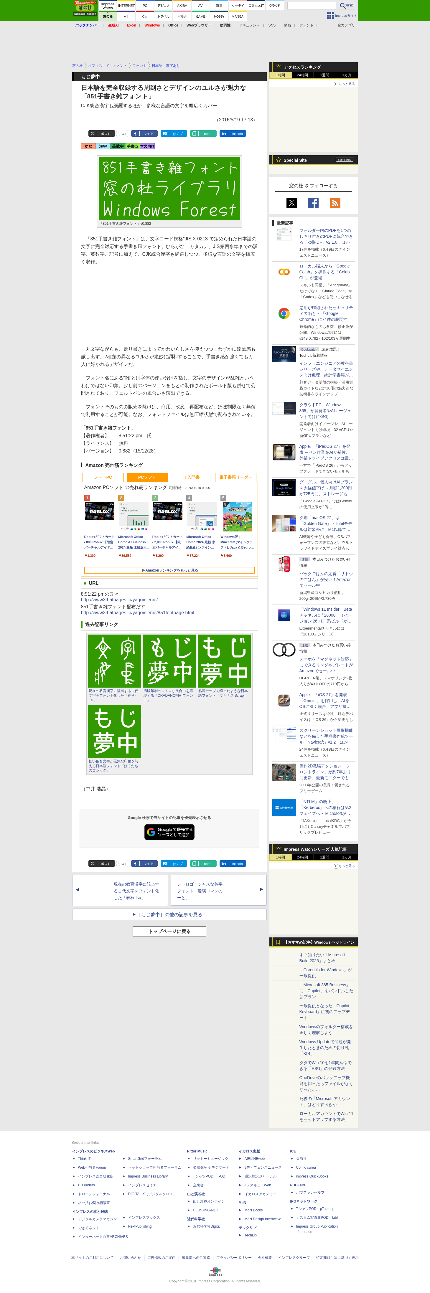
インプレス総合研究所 (95, 1176)
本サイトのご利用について (92, 1258)
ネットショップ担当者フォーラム (154, 1167)
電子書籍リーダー (235, 477)
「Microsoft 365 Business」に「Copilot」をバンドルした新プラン (326, 990)
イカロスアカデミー (260, 1194)
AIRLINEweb (255, 1159)
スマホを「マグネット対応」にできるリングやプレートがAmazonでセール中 (326, 665)
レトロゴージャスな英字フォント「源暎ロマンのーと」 (200, 891)
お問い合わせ (130, 1258)
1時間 (280, 75)
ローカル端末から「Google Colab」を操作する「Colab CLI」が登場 (324, 272)
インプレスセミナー (144, 1185)
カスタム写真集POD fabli (317, 1218)
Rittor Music (197, 1151)
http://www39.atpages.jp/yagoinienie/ (119, 599)
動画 (287, 25)
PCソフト (147, 477)
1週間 (324, 75)
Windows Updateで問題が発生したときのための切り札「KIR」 (325, 1047)
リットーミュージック (210, 1159)
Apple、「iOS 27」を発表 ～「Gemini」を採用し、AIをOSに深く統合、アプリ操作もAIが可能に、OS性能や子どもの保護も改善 (326, 706)
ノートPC (103, 477)
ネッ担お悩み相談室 (94, 1203)
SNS (272, 25)
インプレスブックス (144, 1218)
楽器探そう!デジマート (211, 1167)
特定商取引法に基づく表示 (337, 1258)
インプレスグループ (294, 1258)
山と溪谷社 (196, 1194)
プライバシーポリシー (234, 1258)
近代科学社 (196, 1219)
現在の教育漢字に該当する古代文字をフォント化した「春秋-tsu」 (113, 695)
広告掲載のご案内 (161, 1258)
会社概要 (265, 1258)
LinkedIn (236, 134)
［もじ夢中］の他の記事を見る (169, 914)
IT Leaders (86, 1185)
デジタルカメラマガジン (97, 1219)
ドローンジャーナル (94, 1194)
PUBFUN (297, 1185)
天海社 (301, 1159)
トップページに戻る (169, 931)
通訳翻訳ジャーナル (260, 1176)
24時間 (302, 75)
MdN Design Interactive (263, 1219)
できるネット (88, 1228)
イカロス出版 (249, 1151)
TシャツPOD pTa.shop (315, 1209)
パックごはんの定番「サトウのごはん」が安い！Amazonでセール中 (326, 579)
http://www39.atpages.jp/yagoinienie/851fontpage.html (137, 612)
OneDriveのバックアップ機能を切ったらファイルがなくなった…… (326, 1083)
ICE (293, 1151)
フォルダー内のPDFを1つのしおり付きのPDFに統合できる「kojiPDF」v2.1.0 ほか (326, 236)
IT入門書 (191, 477)
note (207, 134)
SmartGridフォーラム (145, 1159)
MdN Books (254, 1210)
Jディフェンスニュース (263, 1167)
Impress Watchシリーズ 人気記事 (315, 849)
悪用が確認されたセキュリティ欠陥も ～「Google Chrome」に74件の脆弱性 (326, 313)
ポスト (106, 134)
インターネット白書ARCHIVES (103, 1237)
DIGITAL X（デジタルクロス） (152, 1194)
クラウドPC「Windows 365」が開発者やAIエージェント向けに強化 (325, 410)
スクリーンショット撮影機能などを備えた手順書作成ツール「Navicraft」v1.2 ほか (326, 736)
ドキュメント (249, 25)
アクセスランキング (302, 67)
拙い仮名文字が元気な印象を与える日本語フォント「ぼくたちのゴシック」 (113, 765)
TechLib (251, 1235)
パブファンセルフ (310, 1192)
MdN (242, 1203)
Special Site (295, 160)
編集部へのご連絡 (196, 1258)
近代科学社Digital (206, 1226)
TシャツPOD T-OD (209, 1176)
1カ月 (346, 75)
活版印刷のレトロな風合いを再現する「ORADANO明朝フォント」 (168, 695)
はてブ (178, 134)
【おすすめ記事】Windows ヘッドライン (319, 942)
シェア (148, 134)
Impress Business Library (148, 1176)
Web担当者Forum (92, 1167)
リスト (123, 134)
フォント (306, 25)
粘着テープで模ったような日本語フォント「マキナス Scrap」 (223, 693)
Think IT (84, 1159)
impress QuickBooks (312, 1176)
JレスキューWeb (258, 1185)
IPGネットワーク (304, 1201)
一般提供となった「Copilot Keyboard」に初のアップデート (324, 1011)
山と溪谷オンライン (209, 1201)
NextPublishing (140, 1226)
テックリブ (247, 1228)
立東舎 (198, 1185)
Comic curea (306, 1167)
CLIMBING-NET (205, 1210)
